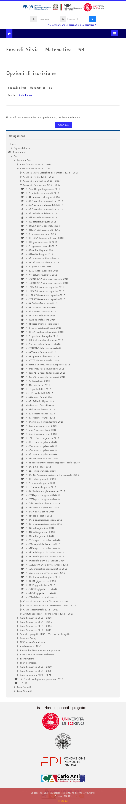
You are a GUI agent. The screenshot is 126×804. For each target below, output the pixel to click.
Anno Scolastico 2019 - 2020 (36, 671)
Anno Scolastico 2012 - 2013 (36, 630)
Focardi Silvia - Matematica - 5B (30, 88)
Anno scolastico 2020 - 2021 (35, 675)
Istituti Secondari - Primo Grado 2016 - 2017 (48, 613)
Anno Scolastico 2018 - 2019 (36, 667)
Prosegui (63, 801)
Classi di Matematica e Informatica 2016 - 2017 (49, 605)
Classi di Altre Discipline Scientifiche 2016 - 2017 (50, 172)
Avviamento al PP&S (30, 646)
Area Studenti (24, 691)
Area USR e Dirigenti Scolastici (37, 654)
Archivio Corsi (24, 160)
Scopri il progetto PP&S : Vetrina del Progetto (45, 634)
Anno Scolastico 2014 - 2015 (36, 622)
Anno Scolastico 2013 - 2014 (36, 626)
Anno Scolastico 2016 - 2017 (36, 168)
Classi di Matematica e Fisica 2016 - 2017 (46, 601)
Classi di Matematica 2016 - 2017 (41, 185)
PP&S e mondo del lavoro (33, 642)
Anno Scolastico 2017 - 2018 (36, 164)
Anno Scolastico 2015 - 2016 (36, 618)
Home (13, 144)
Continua (63, 125)
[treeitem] (63, 417)
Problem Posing (28, 638)
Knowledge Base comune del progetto (40, 650)
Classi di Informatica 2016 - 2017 (42, 181)
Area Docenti (24, 687)
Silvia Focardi (25, 95)
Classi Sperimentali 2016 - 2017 (40, 609)
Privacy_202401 (63, 796)
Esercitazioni (27, 658)
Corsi (16, 156)
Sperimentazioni (28, 662)
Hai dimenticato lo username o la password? (72, 24)
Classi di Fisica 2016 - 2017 (38, 176)
